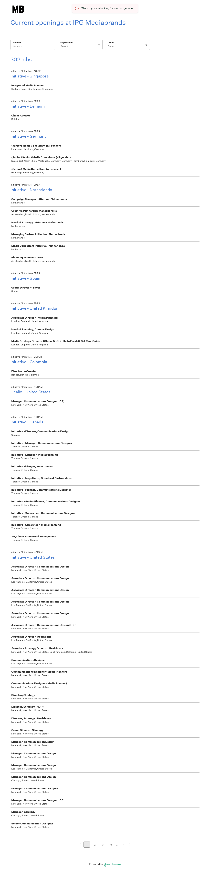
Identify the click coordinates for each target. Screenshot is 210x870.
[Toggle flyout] (99, 45)
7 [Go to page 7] (123, 844)
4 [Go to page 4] (111, 844)
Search (17, 42)
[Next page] (129, 844)
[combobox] (60, 46)
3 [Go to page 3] (103, 844)
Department (66, 42)
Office (111, 42)
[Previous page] (80, 844)
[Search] (32, 47)
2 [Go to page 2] (94, 844)
